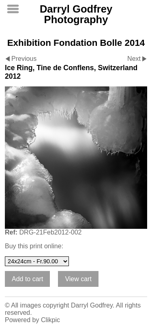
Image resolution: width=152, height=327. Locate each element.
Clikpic (50, 319)
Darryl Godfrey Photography (76, 14)
